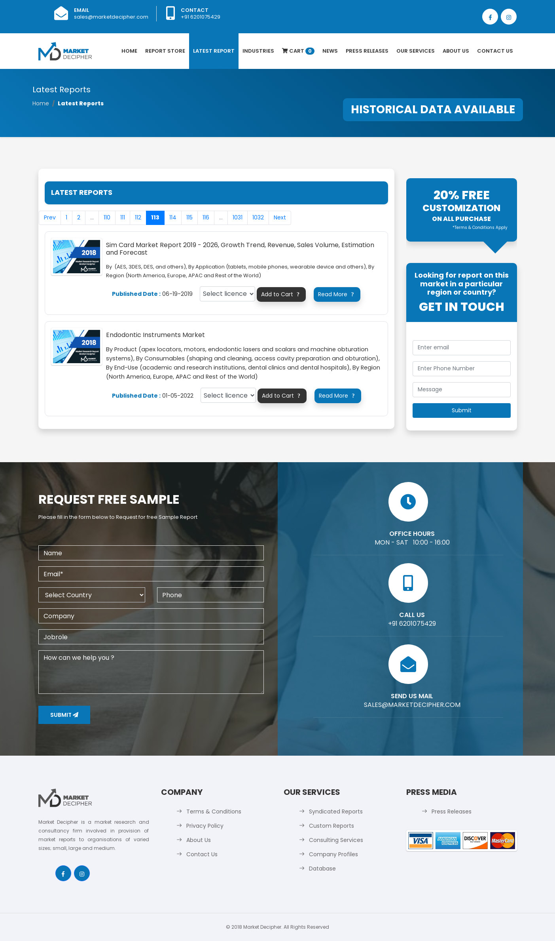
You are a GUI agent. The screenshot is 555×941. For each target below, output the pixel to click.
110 (107, 217)
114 (172, 217)
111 (122, 217)
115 (189, 217)
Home (129, 51)
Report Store (165, 51)
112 (138, 217)
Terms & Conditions (213, 811)
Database (322, 868)
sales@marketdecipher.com (111, 17)
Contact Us (495, 51)
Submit (64, 715)
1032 (258, 217)
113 (155, 217)
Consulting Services (336, 840)
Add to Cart (281, 294)
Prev (50, 217)
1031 (237, 217)
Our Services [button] (415, 51)
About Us (456, 51)
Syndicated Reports (336, 811)
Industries (258, 51)
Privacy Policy (205, 826)
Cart (298, 51)
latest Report (214, 51)
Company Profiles (333, 854)
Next (280, 217)
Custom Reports (331, 826)
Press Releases (367, 51)
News (330, 51)
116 (206, 217)
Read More (337, 294)
